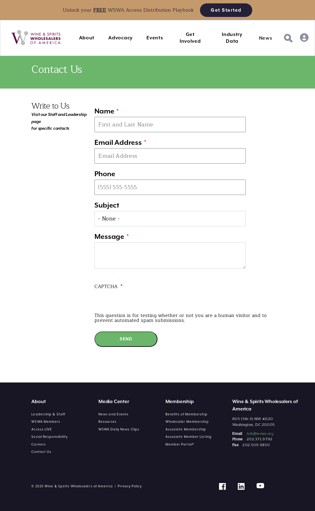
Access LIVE (41, 429)
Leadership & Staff (48, 414)
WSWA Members (45, 421)
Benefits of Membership (186, 414)
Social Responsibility (49, 436)
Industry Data (232, 38)
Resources (107, 421)
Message (109, 236)
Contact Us (41, 452)
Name (104, 111)
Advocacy (120, 38)
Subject (106, 205)
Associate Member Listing (188, 436)
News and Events (113, 414)
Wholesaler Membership (187, 421)
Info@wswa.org (259, 433)
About (87, 38)
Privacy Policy (130, 486)
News (265, 38)
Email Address (118, 142)
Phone (104, 174)
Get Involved (190, 38)
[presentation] (141, 301)
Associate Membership (185, 429)
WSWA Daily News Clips (118, 429)
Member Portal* (179, 444)
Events (154, 38)
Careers (38, 444)
